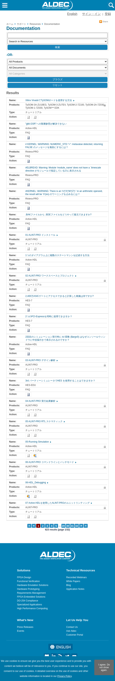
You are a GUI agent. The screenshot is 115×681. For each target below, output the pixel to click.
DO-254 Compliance (27, 600)
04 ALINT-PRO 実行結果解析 (41, 401)
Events (20, 631)
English (72, 14)
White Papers (73, 581)
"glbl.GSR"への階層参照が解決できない (47, 123)
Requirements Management (31, 593)
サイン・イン (91, 14)
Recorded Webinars (76, 577)
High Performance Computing (32, 608)
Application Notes (75, 589)
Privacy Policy (64, 676)
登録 (108, 14)
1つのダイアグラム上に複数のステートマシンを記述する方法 (58, 255)
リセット (57, 85)
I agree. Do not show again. (104, 667)
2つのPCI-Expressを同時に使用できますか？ (49, 316)
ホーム (9, 24)
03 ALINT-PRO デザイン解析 (41, 360)
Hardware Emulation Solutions (32, 585)
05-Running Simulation (38, 441)
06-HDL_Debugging (36, 482)
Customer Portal (74, 634)
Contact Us (72, 627)
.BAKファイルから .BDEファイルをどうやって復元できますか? (59, 214)
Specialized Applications (29, 604)
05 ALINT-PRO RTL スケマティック (44, 421)
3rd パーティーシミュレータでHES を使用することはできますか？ (61, 380)
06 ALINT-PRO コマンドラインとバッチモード (50, 462)
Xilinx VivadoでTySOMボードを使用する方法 (49, 100)
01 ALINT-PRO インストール (41, 235)
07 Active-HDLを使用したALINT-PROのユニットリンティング (58, 503)
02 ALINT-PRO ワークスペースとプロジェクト (50, 275)
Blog (68, 585)
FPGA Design (24, 577)
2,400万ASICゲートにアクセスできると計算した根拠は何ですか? (60, 296)
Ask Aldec (71, 631)
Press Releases (25, 627)
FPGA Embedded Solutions (31, 596)
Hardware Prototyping (28, 589)
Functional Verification (28, 581)
